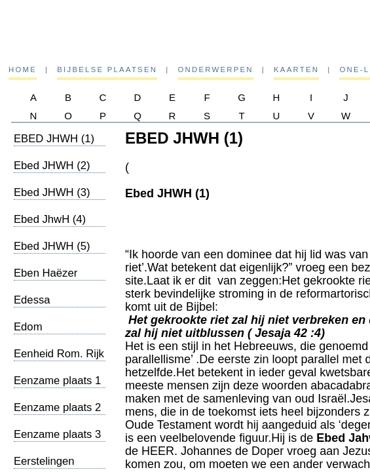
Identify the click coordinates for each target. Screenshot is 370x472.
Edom (28, 327)
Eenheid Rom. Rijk (59, 353)
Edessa (32, 300)
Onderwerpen (215, 69)
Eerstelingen (44, 461)
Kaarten (296, 69)
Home (23, 69)
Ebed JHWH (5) (52, 246)
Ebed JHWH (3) (52, 192)
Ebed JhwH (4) (50, 219)
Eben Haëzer (45, 273)
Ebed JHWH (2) (52, 165)
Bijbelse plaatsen (107, 69)
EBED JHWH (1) (54, 138)
